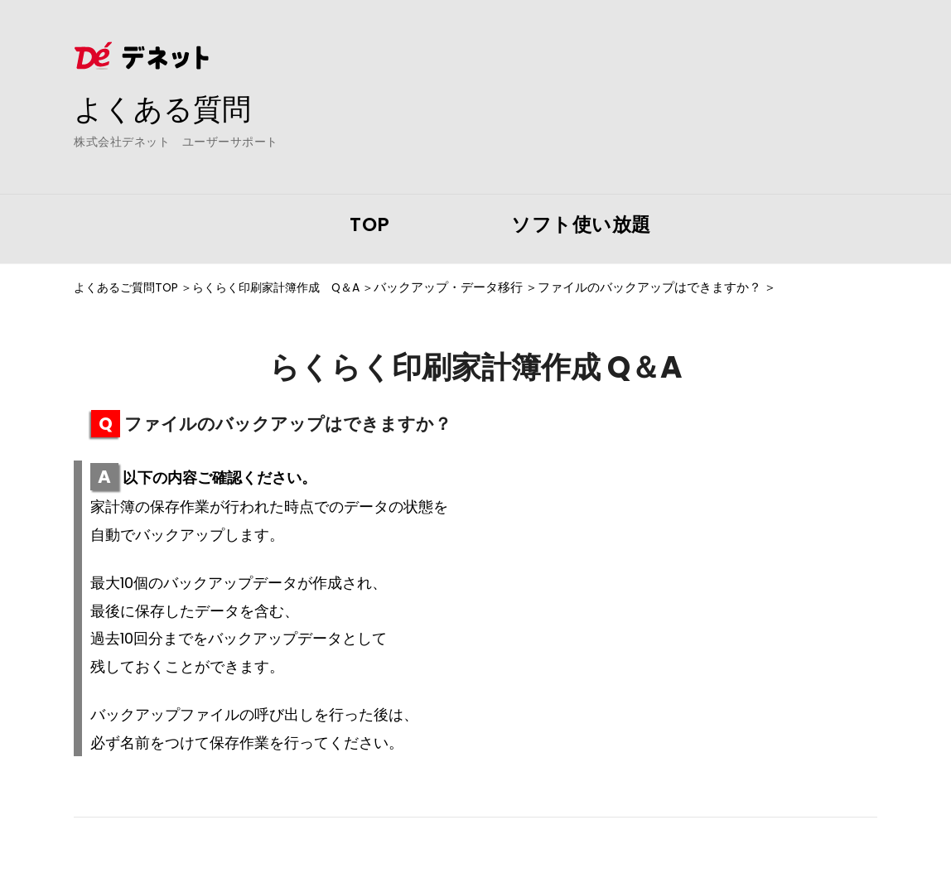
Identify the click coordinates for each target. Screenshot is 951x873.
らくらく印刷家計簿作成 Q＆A (289, 287)
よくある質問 (165, 108)
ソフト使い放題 (581, 224)
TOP (370, 224)
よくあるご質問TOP (129, 287)
